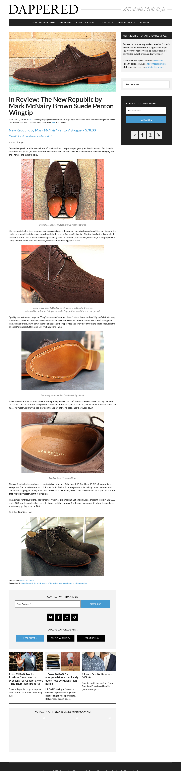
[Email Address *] (47, 604)
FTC (139, 762)
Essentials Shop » (60, 638)
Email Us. (158, 60)
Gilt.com (133, 762)
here (53, 122)
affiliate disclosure (154, 67)
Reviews (24, 580)
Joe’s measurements (156, 63)
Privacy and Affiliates (119, 762)
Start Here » (30, 638)
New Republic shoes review (75, 583)
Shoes (31, 580)
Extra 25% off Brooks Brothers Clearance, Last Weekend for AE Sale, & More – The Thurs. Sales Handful (26, 679)
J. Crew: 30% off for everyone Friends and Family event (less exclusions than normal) (61, 679)
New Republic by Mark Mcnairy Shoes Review (41, 583)
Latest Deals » (91, 638)
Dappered (90, 9)
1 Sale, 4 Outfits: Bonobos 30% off (97, 676)
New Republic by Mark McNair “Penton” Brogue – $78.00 (52, 130)
